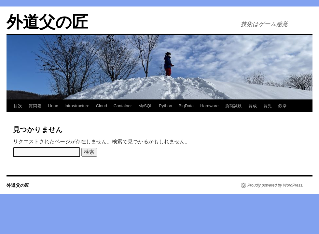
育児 (267, 105)
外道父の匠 (47, 22)
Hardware (209, 105)
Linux (53, 105)
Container (123, 105)
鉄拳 (282, 105)
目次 (18, 105)
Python (165, 105)
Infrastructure (77, 105)
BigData (186, 105)
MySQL (145, 105)
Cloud (101, 105)
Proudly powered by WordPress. (275, 185)
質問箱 (35, 105)
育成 (252, 105)
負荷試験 (233, 105)
